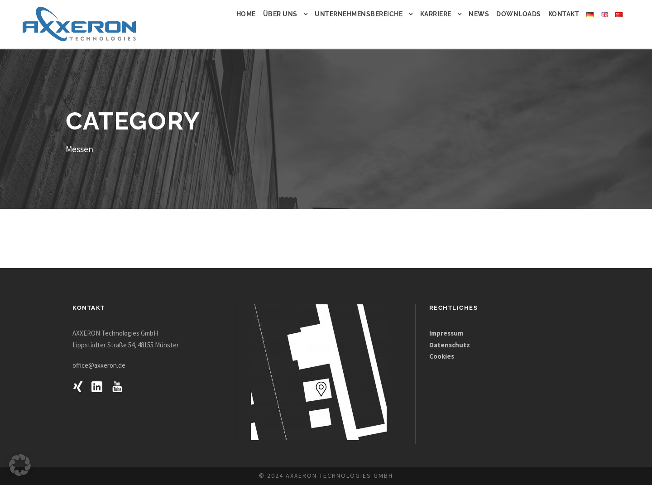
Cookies (441, 356)
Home (246, 14)
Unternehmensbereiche (359, 14)
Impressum (447, 333)
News (479, 14)
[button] (20, 465)
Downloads (518, 14)
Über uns (280, 14)
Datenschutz (449, 345)
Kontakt (564, 14)
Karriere (435, 14)
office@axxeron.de (98, 365)
